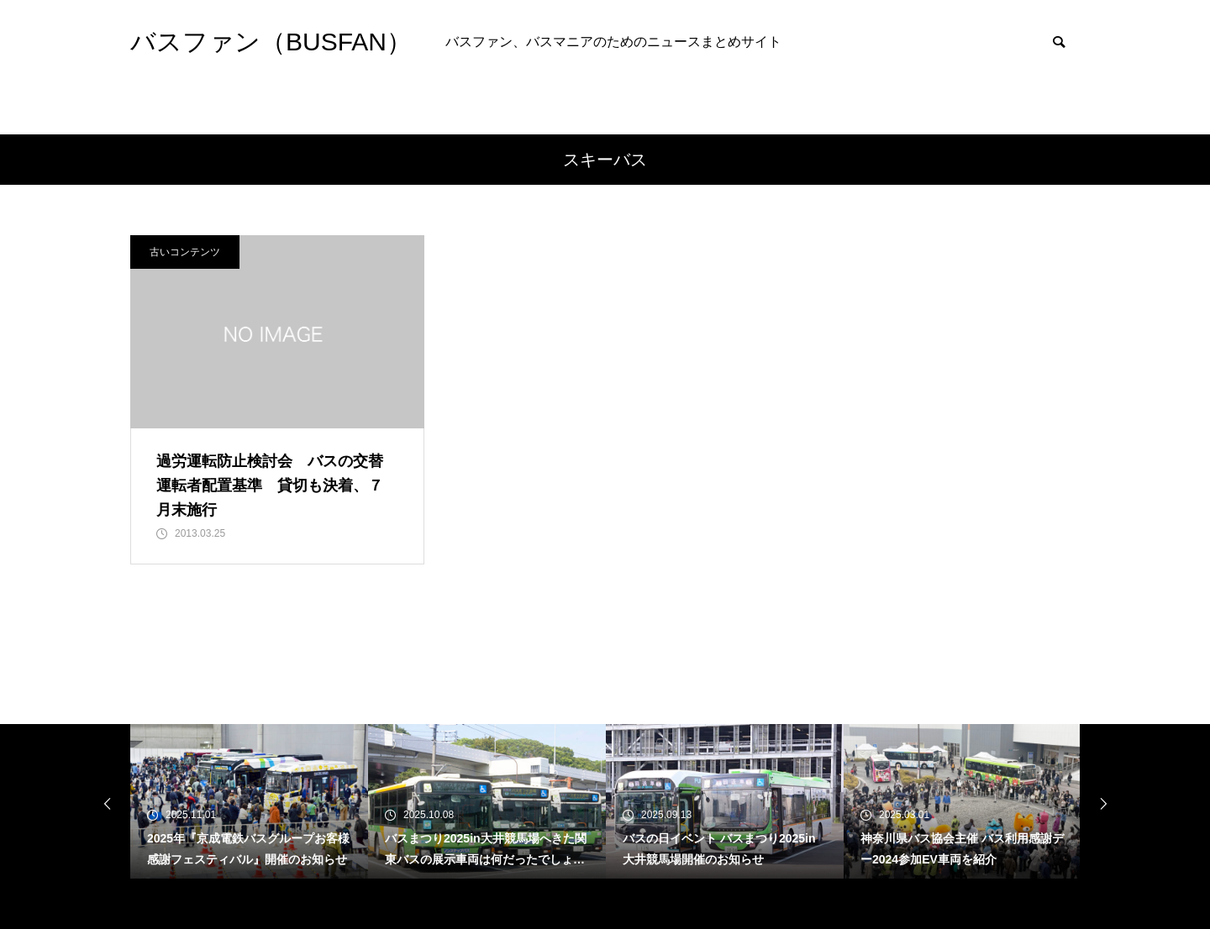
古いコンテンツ (185, 252)
